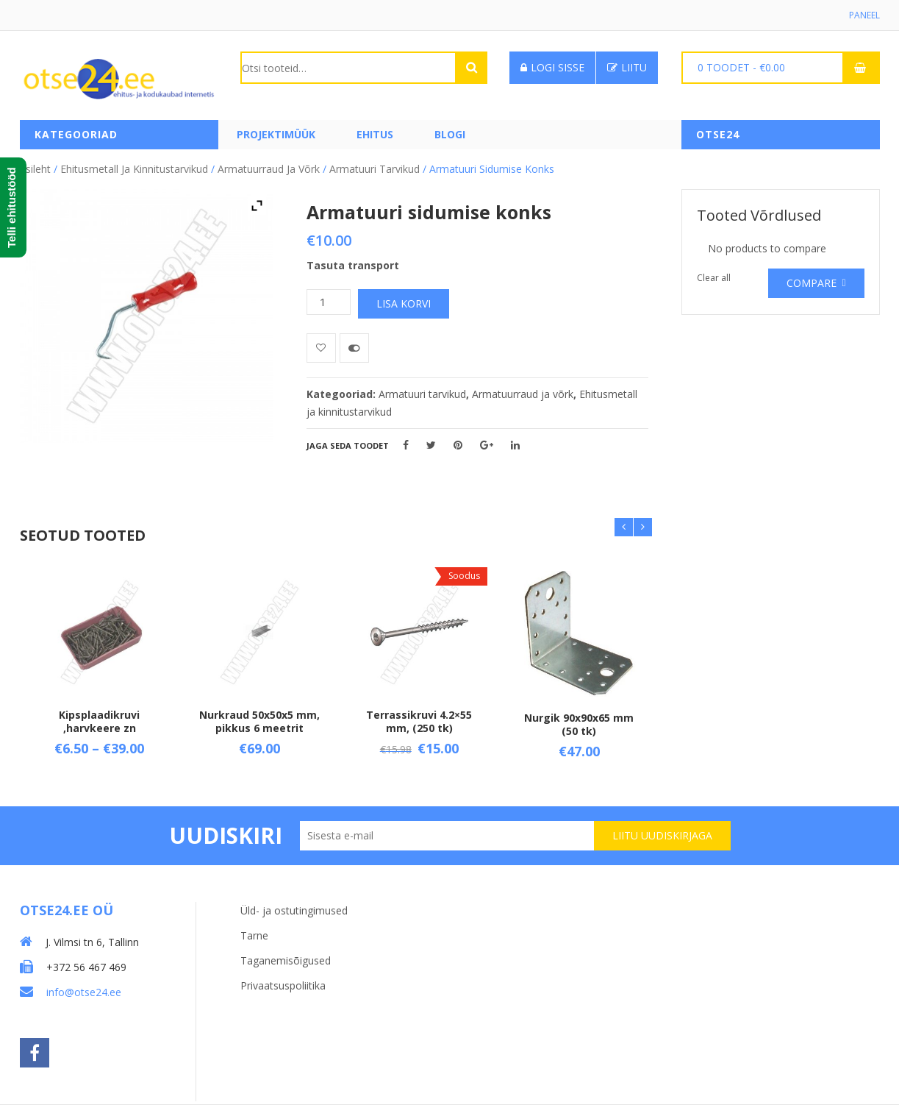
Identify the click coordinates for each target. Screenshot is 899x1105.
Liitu (627, 67)
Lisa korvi (403, 303)
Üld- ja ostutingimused (294, 910)
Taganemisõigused (285, 960)
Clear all (714, 277)
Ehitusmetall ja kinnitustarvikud (134, 169)
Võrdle (354, 348)
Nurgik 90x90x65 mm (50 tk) (579, 724)
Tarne (254, 935)
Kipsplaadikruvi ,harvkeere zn (99, 721)
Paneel (864, 15)
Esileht (35, 169)
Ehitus (375, 134)
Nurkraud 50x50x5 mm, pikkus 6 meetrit (259, 721)
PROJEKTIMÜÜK (276, 134)
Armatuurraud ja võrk (269, 169)
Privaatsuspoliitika (283, 985)
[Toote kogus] (329, 302)
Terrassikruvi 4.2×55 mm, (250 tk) (419, 721)
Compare (812, 283)
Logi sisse (552, 67)
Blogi (449, 134)
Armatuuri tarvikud (374, 169)
